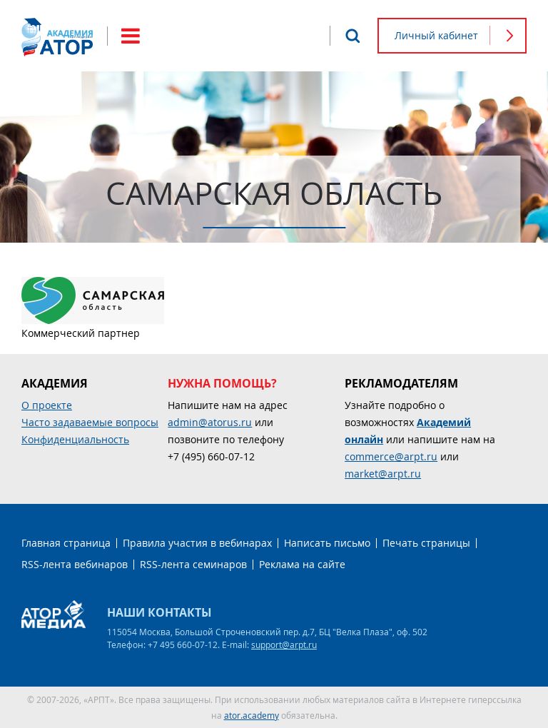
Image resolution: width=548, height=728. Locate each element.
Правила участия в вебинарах (197, 543)
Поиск (352, 36)
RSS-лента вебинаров (74, 564)
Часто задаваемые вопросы (89, 422)
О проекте (46, 405)
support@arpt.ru (284, 644)
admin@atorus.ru (210, 422)
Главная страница (66, 543)
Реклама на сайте (302, 564)
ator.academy (251, 715)
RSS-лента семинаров (193, 564)
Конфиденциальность (75, 439)
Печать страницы (426, 543)
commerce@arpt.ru (391, 456)
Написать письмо (327, 543)
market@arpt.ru (383, 473)
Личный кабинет (436, 35)
